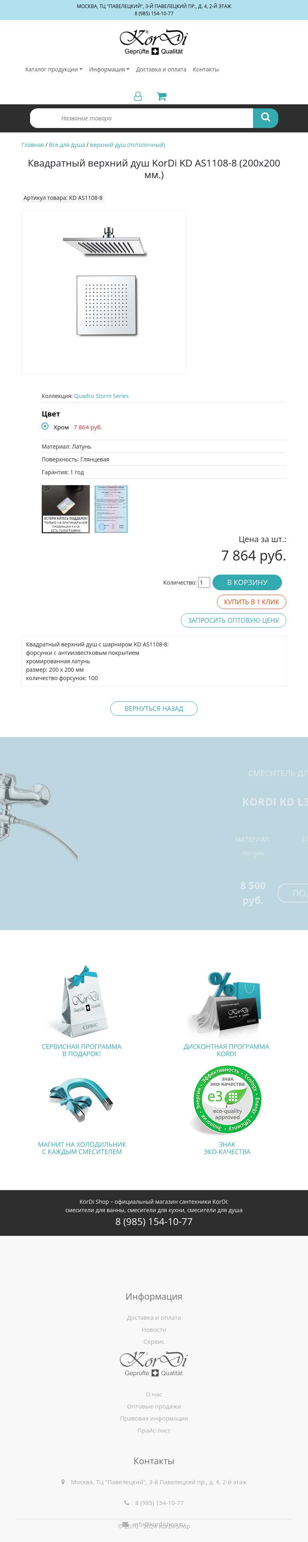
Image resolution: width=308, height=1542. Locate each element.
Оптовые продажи (154, 1425)
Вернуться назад (154, 708)
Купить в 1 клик (251, 601)
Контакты (206, 69)
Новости (154, 1357)
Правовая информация (154, 1437)
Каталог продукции (51, 69)
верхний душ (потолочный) (127, 144)
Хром (61, 427)
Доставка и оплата (161, 69)
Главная (33, 144)
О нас (154, 1413)
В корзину (247, 582)
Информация (107, 69)
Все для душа (67, 144)
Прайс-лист (154, 1449)
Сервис (154, 1369)
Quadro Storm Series (101, 396)
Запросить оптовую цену (233, 620)
